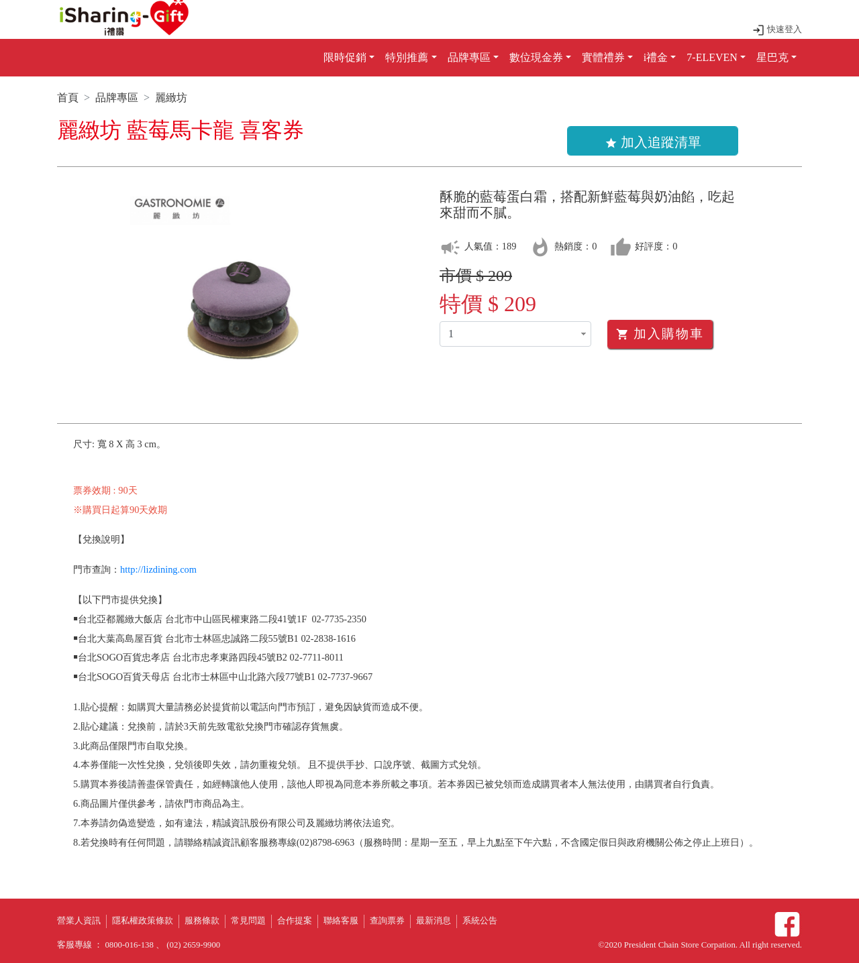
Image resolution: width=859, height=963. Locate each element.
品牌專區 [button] (469, 57)
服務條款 (202, 920)
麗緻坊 (171, 97)
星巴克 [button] (772, 57)
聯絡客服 (340, 920)
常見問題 (248, 920)
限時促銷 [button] (344, 57)
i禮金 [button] (656, 57)
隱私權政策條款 (142, 920)
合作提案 (294, 920)
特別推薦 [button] (406, 57)
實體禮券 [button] (603, 57)
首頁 (68, 97)
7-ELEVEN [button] (712, 57)
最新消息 (433, 920)
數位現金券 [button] (536, 57)
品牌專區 (116, 97)
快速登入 (777, 29)
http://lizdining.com (158, 569)
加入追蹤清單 (653, 142)
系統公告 (479, 920)
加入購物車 (660, 334)
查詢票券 (387, 920)
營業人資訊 (79, 920)
